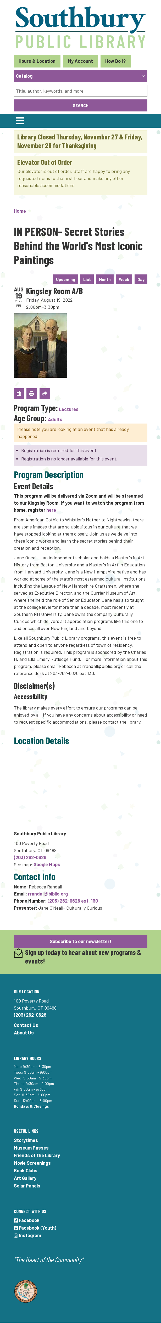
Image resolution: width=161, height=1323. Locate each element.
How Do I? (115, 61)
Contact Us (26, 1025)
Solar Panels (27, 1186)
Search (80, 105)
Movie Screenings (32, 1163)
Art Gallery (25, 1178)
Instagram (27, 1235)
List (87, 279)
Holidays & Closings (31, 1106)
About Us (24, 1032)
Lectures (69, 409)
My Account (80, 61)
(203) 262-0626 (30, 857)
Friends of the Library (37, 1155)
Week (124, 279)
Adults (55, 419)
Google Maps (47, 864)
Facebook (27, 1220)
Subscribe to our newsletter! (80, 941)
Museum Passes (31, 1148)
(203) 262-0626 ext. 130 (73, 901)
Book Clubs (25, 1170)
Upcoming (65, 279)
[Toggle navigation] (20, 120)
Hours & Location (37, 61)
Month (105, 279)
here (51, 510)
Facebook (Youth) (35, 1228)
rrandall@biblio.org (48, 894)
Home (20, 211)
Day (141, 279)
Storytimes (26, 1140)
